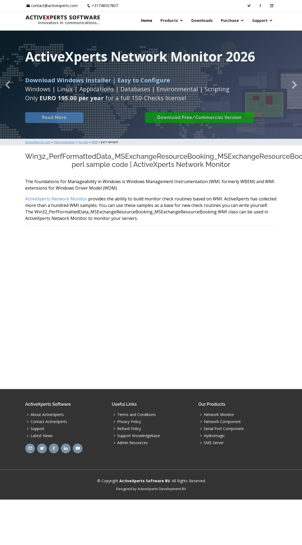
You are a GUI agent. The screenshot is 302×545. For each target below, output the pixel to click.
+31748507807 (105, 5)
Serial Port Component (224, 429)
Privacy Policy (129, 422)
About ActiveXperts (47, 415)
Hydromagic (214, 436)
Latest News (42, 436)
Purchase (230, 20)
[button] (7, 85)
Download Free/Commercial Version (210, 121)
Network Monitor (219, 415)
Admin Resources (132, 443)
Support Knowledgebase (138, 436)
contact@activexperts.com (54, 5)
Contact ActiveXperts (49, 422)
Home (146, 20)
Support (260, 20)
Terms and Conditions (136, 415)
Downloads (202, 20)
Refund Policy (129, 429)
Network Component (222, 422)
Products (169, 20)
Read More (59, 121)
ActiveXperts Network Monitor (56, 199)
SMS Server (214, 443)
